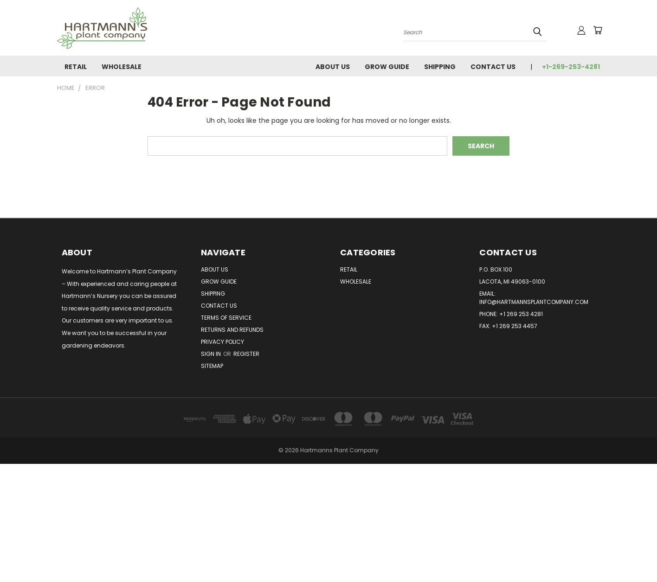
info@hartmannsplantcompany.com (533, 302)
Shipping (440, 66)
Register (246, 354)
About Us (333, 66)
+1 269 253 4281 (521, 314)
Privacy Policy (222, 342)
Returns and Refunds (232, 330)
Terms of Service (226, 318)
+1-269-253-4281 (571, 66)
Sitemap (212, 366)
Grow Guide (387, 66)
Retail (75, 66)
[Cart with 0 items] (597, 30)
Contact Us (492, 66)
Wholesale (122, 66)
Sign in (211, 354)
